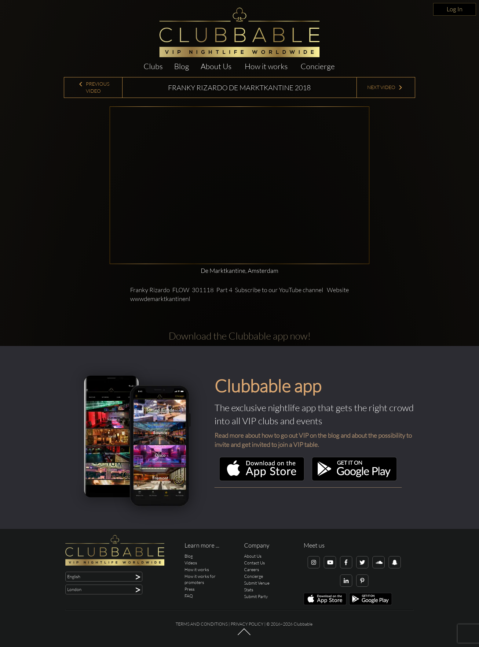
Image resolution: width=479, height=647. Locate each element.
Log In (455, 9)
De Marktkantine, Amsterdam (239, 270)
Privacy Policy (247, 624)
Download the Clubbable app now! (240, 336)
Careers (251, 569)
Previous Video (94, 87)
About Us (216, 66)
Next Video (385, 87)
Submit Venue (256, 583)
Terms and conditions (202, 624)
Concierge (318, 66)
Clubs (153, 66)
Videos (191, 562)
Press (190, 589)
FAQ (189, 595)
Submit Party (256, 596)
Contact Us (254, 562)
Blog (181, 66)
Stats (248, 589)
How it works (266, 66)
